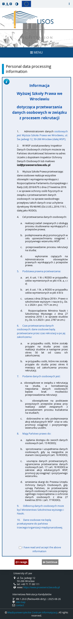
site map (20, 602)
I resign (21, 562)
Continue (50, 562)
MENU (36, 52)
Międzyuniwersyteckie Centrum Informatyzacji (32, 612)
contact (20, 605)
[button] (3, 4)
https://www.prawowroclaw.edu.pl (41, 587)
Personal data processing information (28, 69)
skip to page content (1, 1)
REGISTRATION (36, 38)
